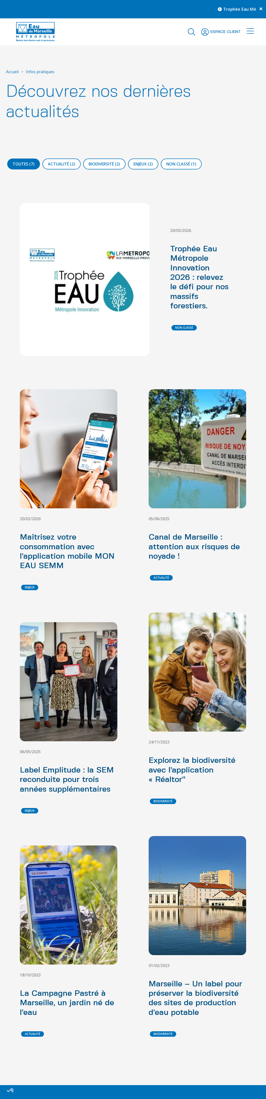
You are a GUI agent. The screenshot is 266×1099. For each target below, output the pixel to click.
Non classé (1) (181, 164)
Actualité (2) (61, 164)
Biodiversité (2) (104, 164)
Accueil (12, 71)
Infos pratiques (40, 71)
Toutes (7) (23, 164)
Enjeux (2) (143, 164)
